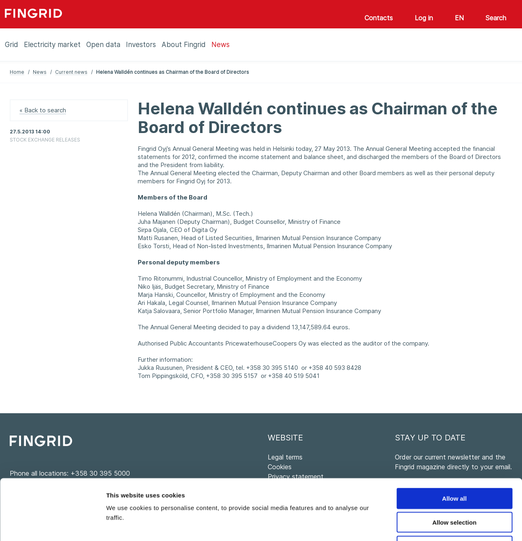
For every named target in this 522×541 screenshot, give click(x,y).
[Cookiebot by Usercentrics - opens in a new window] (52, 525)
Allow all (454, 441)
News (40, 72)
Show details (425, 525)
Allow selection (454, 465)
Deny (454, 489)
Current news (71, 72)
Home (17, 72)
